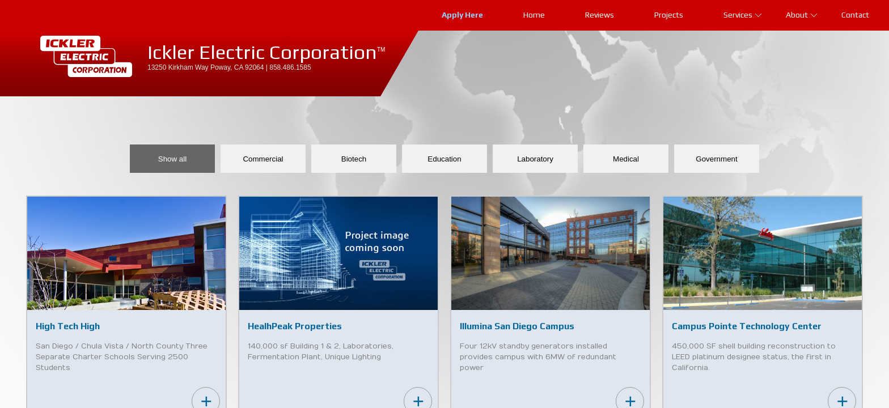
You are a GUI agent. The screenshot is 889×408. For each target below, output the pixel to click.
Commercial (263, 159)
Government (716, 159)
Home (534, 14)
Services (742, 14)
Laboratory (535, 159)
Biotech (353, 159)
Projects (668, 14)
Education (444, 159)
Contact (855, 14)
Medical (626, 159)
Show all (172, 159)
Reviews (599, 14)
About (801, 14)
